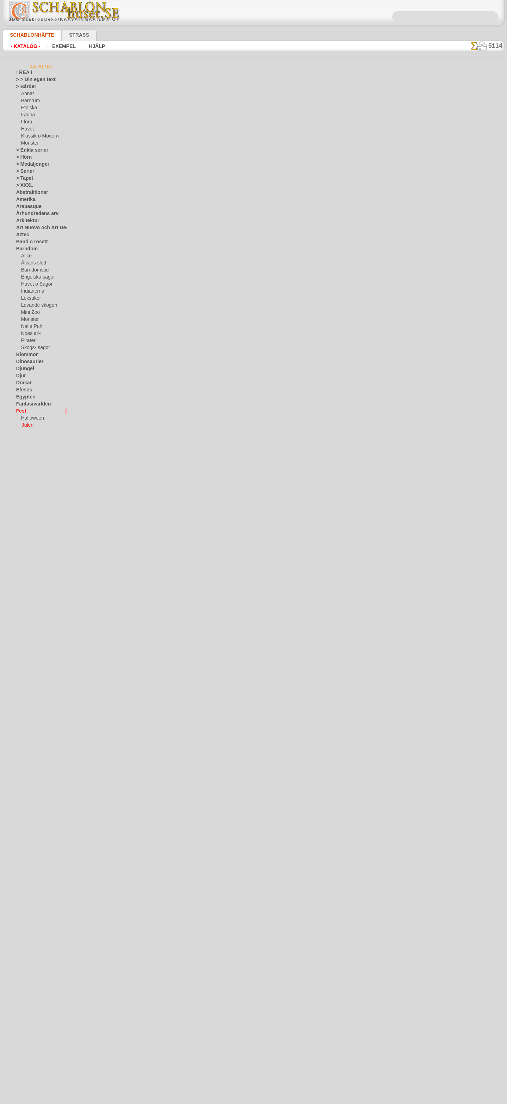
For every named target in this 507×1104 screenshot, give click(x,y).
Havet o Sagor (35, 284)
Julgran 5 (153, 123)
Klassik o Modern (38, 136)
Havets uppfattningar (37, 474)
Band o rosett (29, 242)
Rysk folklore (28, 630)
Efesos (22, 390)
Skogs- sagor (33, 347)
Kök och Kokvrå (31, 531)
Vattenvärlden (30, 707)
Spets (21, 665)
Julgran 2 (153, 589)
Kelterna (24, 517)
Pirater (28, 340)
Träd (20, 679)
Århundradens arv (33, 214)
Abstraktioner (29, 192)
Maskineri (26, 566)
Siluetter (24, 644)
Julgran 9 (153, 330)
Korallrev (25, 538)
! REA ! (22, 72)
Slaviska (24, 651)
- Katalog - (25, 46)
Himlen (23, 481)
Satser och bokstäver (36, 637)
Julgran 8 (153, 278)
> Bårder (24, 87)
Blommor (25, 355)
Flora (26, 122)
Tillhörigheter (29, 672)
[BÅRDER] (31, 742)
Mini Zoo (29, 312)
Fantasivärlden (30, 404)
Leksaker (29, 298)
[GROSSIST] (28, 728)
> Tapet (23, 178)
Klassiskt (25, 524)
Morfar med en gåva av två (172, 745)
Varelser (24, 700)
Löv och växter (30, 552)
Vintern (23, 721)
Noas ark (30, 333)
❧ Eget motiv (29, 792)
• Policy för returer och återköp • (253, 1076)
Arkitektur (26, 221)
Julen (27, 425)
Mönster (29, 143)
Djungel (23, 369)
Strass (68, 35)
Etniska (28, 108)
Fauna (27, 115)
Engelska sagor (35, 277)
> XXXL (23, 185)
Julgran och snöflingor (168, 538)
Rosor (22, 623)
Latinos (23, 545)
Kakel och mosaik (33, 510)
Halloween (31, 418)
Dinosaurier (27, 362)
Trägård (23, 686)
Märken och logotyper (37, 559)
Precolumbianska (32, 608)
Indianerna (31, 291)
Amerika (24, 199)
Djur (20, 376)
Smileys (23, 658)
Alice (25, 256)
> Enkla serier (29, 150)
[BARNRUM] (33, 749)
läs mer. (298, 1098)
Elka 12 (151, 434)
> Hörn (22, 157)
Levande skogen (36, 305)
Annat (27, 94)
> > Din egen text (31, 80)
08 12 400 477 (265, 993)
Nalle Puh (30, 326)
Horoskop (25, 489)
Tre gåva (152, 486)
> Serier (23, 171)
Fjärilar (23, 439)
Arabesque (26, 206)
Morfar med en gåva (165, 797)
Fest (20, 411)
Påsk (25, 432)
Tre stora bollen (160, 641)
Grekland (25, 460)
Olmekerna (26, 594)
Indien (22, 496)
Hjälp (95, 46)
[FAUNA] (30, 771)
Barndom (25, 249)
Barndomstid (33, 270)
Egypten (24, 397)
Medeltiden (27, 573)
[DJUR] (28, 757)
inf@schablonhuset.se (268, 1006)
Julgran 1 (153, 693)
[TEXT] (27, 785)
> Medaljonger (29, 164)
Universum (26, 693)
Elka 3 (149, 227)
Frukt (21, 453)
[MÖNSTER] (33, 778)
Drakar (23, 383)
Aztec (21, 235)
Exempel (63, 46)
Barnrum (29, 101)
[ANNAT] (29, 735)
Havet (27, 129)
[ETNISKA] (31, 764)
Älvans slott (32, 263)
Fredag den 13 (29, 446)
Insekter (24, 503)
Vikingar (24, 714)
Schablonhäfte (28, 35)
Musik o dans (29, 587)
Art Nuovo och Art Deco (39, 228)
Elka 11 (151, 382)
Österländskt (29, 601)
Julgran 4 (153, 175)
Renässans (26, 615)
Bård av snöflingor (163, 849)
